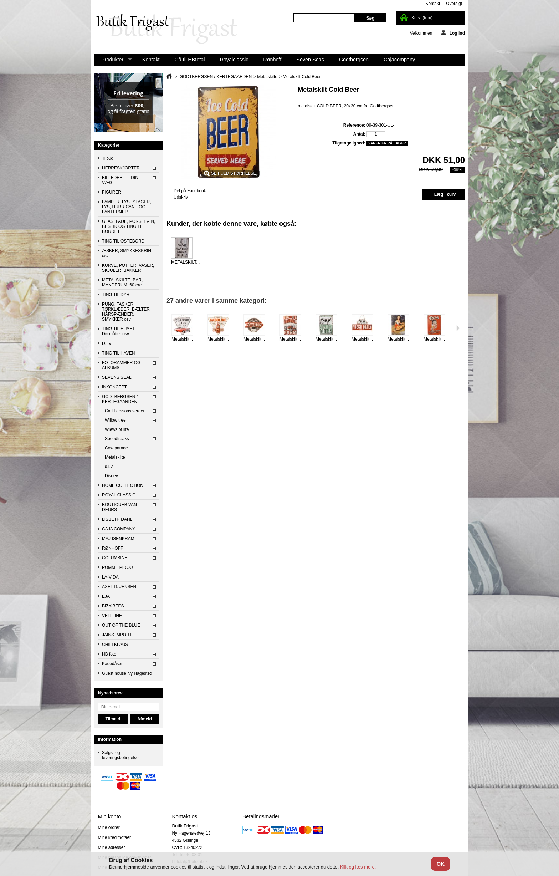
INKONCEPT (114, 386)
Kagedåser (112, 663)
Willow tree (115, 420)
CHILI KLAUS (115, 644)
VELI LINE (112, 615)
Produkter (113, 61)
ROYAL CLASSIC (118, 495)
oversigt (454, 3)
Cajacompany (399, 59)
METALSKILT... (185, 262)
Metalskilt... (182, 339)
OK (440, 864)
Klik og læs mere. (358, 867)
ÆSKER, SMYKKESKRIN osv (126, 253)
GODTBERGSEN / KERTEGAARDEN (120, 399)
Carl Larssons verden (125, 410)
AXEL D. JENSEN (119, 586)
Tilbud (107, 158)
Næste (458, 328)
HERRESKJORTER (121, 167)
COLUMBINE (114, 557)
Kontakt (151, 59)
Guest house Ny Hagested (127, 673)
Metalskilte (115, 457)
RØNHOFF (112, 548)
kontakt (433, 3)
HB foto (109, 654)
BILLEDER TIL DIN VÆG (120, 180)
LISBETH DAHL (117, 519)
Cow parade (116, 447)
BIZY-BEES (113, 605)
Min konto (109, 816)
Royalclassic (234, 59)
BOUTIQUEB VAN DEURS (119, 507)
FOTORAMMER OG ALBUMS (121, 365)
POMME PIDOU (117, 567)
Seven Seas (310, 59)
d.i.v (109, 466)
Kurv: (421, 17)
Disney (111, 475)
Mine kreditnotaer (114, 837)
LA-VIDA (110, 577)
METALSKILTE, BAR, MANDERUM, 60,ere (122, 282)
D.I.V (107, 343)
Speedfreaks (117, 438)
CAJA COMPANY (118, 528)
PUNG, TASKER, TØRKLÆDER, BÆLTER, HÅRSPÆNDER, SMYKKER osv (126, 312)
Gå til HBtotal (190, 59)
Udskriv (181, 197)
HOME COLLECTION (122, 485)
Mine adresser (111, 847)
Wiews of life (117, 429)
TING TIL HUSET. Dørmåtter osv (119, 331)
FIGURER (111, 192)
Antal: (359, 134)
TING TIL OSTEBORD (123, 241)
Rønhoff (272, 59)
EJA (106, 596)
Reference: (354, 125)
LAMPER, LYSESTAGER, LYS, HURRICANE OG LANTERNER (126, 206)
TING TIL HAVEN (118, 353)
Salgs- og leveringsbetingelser (121, 755)
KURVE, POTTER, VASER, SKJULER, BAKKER (128, 268)
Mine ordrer (108, 827)
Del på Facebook (190, 190)
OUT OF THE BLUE (121, 625)
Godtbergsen (354, 59)
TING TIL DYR (115, 294)
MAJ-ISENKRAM (118, 538)
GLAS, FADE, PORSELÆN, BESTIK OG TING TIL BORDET (128, 226)
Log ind (453, 32)
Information (110, 739)
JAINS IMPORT (117, 634)
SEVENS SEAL (117, 377)
